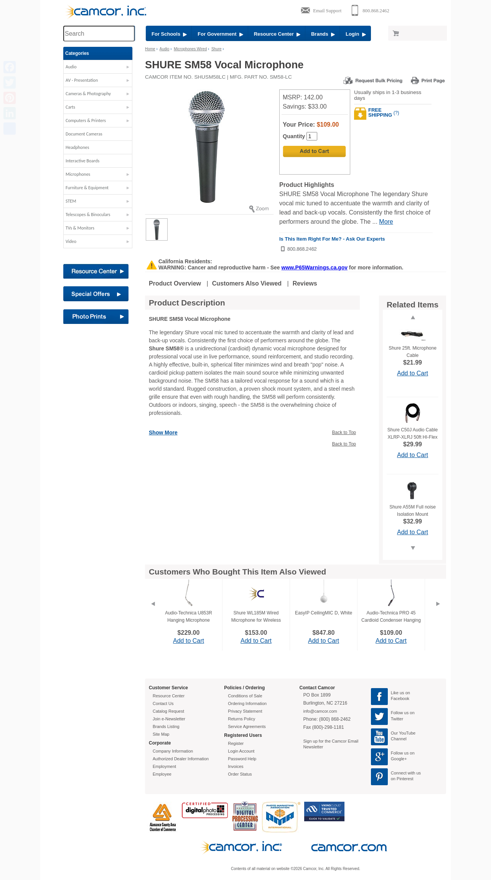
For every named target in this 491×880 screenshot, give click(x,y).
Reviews (305, 283)
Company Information (173, 751)
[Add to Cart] (314, 151)
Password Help (242, 758)
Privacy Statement (245, 711)
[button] (98, 68)
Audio (71, 66)
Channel (399, 738)
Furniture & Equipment (87, 187)
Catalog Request (168, 711)
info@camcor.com (320, 711)
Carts (70, 107)
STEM (71, 201)
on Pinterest (402, 778)
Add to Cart (412, 373)
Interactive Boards (82, 160)
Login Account (241, 751)
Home (150, 49)
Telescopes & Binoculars (88, 214)
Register (236, 743)
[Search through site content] (99, 33)
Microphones (78, 174)
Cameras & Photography (88, 93)
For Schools (169, 34)
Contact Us (163, 703)
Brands (323, 34)
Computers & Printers (86, 120)
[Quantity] (311, 136)
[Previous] (153, 613)
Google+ (399, 758)
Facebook (400, 698)
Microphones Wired (190, 49)
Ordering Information (247, 703)
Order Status (240, 774)
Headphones (77, 147)
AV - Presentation (82, 80)
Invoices (235, 766)
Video (71, 241)
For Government (220, 34)
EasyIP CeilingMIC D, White (323, 613)
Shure (216, 49)
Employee (162, 774)
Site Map (161, 734)
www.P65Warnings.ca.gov (315, 267)
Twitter (397, 719)
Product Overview (175, 283)
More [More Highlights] (386, 221)
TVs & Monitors (80, 228)
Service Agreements (246, 726)
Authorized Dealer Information (181, 758)
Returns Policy (241, 719)
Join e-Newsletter (169, 719)
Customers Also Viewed (247, 283)
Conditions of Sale (245, 695)
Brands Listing (166, 726)
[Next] (438, 613)
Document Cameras (84, 134)
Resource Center (277, 34)
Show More (163, 432)
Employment (164, 766)
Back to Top (344, 432)
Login (356, 34)
